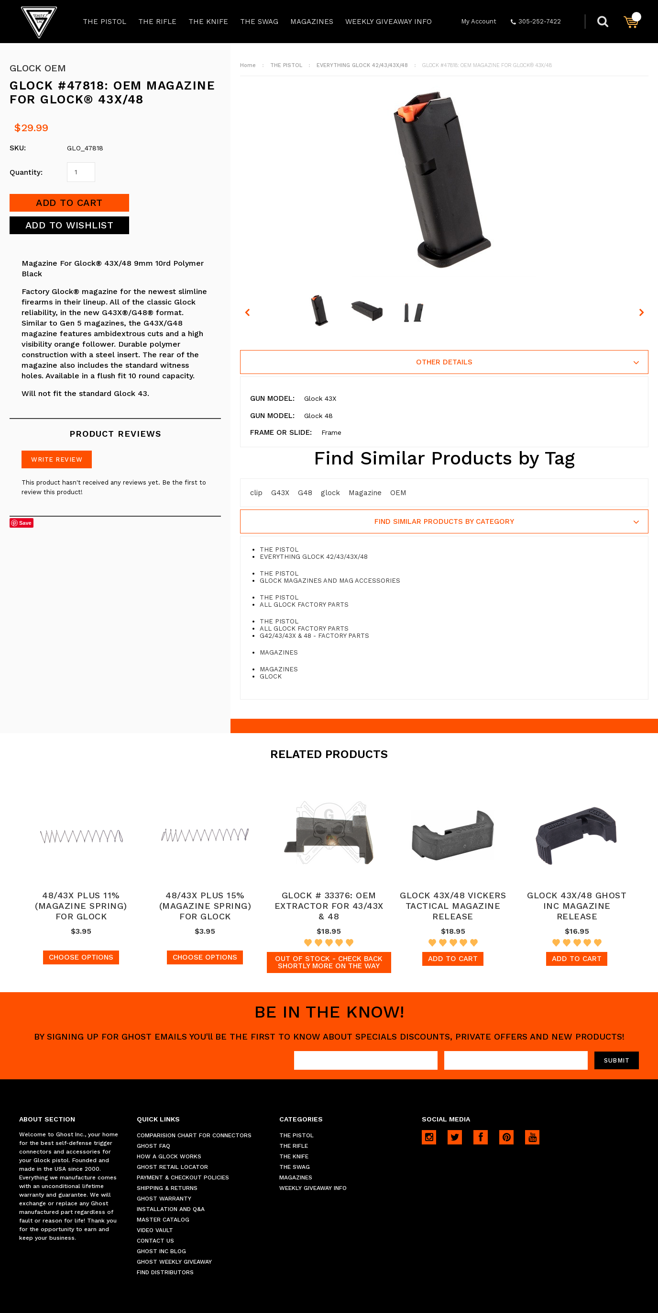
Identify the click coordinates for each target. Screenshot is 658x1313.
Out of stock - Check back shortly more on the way (329, 962)
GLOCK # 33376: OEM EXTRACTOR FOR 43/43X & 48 (329, 905)
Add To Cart (453, 958)
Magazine (365, 492)
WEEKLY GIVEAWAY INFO (388, 21)
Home (248, 65)
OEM (398, 492)
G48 (305, 492)
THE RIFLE (157, 21)
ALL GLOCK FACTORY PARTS (304, 604)
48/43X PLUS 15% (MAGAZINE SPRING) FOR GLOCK (205, 905)
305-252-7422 (536, 21)
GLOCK (271, 676)
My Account (478, 21)
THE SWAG (259, 21)
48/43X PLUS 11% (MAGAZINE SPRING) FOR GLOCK (81, 905)
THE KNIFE (208, 21)
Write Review (56, 459)
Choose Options (81, 957)
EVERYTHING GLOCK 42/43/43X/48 (362, 65)
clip (256, 492)
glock (330, 492)
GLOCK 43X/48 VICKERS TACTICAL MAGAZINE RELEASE (453, 905)
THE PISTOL (104, 21)
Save (25, 523)
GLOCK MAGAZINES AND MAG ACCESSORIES (330, 580)
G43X (280, 492)
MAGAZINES (311, 21)
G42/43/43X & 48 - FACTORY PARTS (314, 635)
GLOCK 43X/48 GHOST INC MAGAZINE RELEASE (576, 905)
